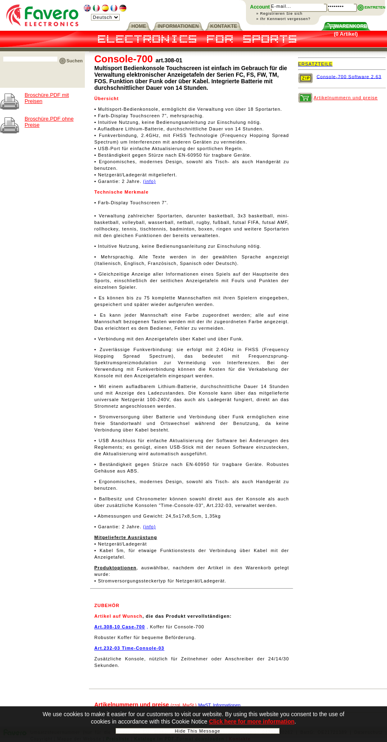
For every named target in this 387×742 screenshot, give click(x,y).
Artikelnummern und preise (346, 97)
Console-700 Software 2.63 (348, 76)
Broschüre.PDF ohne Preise (49, 122)
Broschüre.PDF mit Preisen (47, 98)
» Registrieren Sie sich (279, 13)
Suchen (74, 60)
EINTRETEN (374, 7)
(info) (149, 181)
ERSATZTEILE (315, 64)
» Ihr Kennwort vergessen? (283, 19)
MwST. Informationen (219, 705)
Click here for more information (251, 723)
